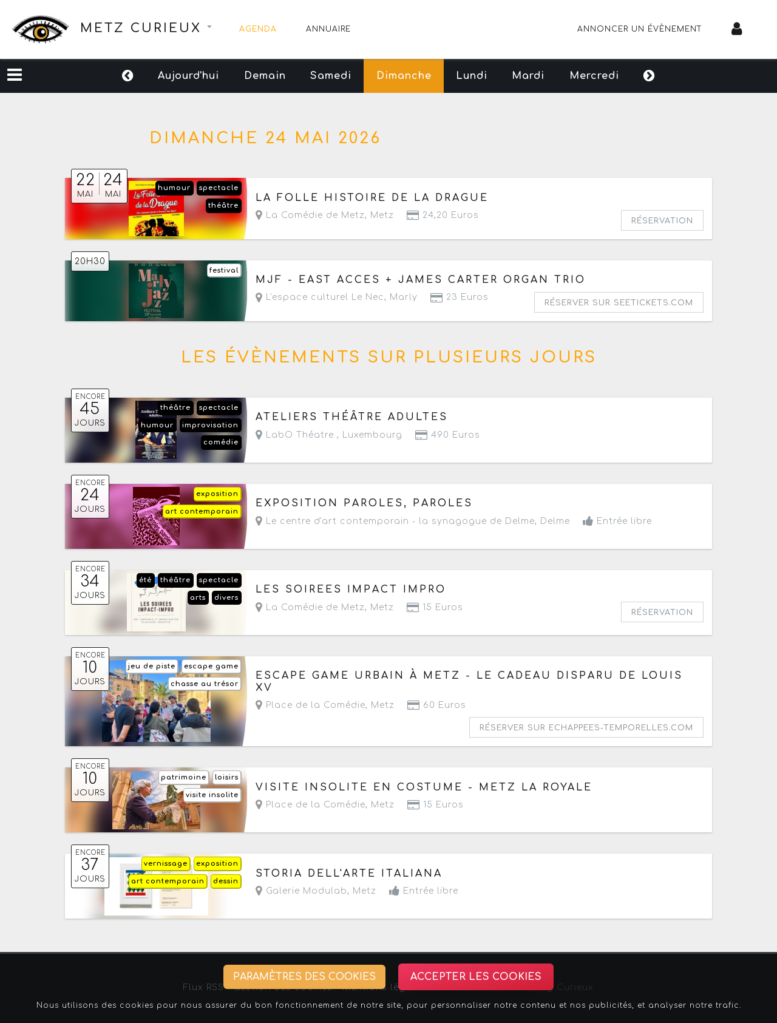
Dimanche (404, 75)
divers (226, 598)
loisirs (227, 777)
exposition (217, 494)
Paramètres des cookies (304, 976)
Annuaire (328, 29)
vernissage (166, 864)
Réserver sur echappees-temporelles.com (586, 728)
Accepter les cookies (475, 976)
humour (174, 188)
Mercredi (637, 75)
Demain (236, 75)
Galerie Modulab (301, 891)
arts (198, 598)
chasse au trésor (205, 684)
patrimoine (183, 777)
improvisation (210, 425)
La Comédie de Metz (310, 215)
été (145, 580)
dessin (226, 881)
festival (224, 270)
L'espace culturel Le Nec (320, 297)
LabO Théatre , (329, 435)
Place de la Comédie (310, 705)
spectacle (219, 188)
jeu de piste (151, 666)
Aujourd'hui (146, 75)
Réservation (662, 221)
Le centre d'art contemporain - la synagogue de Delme (395, 521)
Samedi (317, 75)
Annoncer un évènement (639, 29)
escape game (211, 666)
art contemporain (202, 511)
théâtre (223, 205)
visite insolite (212, 795)
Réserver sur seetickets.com (619, 303)
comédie (221, 442)
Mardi (557, 75)
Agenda (258, 29)
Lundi (486, 75)
